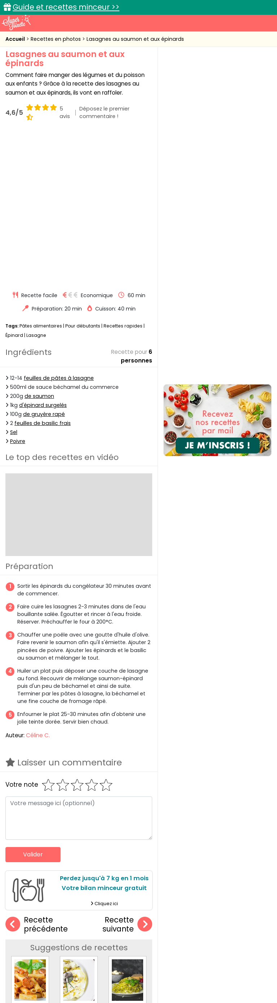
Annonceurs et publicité (45, 967)
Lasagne (36, 185)
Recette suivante (127, 774)
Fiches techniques (176, 917)
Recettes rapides (123, 176)
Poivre (17, 291)
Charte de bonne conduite (46, 975)
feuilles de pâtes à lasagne (59, 227)
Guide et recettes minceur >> (66, 7)
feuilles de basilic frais (42, 272)
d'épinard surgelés (43, 254)
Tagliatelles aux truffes (92, 857)
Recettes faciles (40, 917)
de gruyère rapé (44, 263)
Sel (13, 281)
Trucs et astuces (240, 917)
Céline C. (38, 585)
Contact (94, 967)
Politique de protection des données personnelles (207, 975)
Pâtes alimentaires (40, 176)
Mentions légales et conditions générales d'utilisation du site (185, 967)
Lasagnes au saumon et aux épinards (135, 39)
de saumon (39, 245)
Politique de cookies (112, 975)
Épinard (14, 185)
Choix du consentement (144, 981)
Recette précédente (36, 774)
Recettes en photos (56, 39)
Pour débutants (82, 176)
